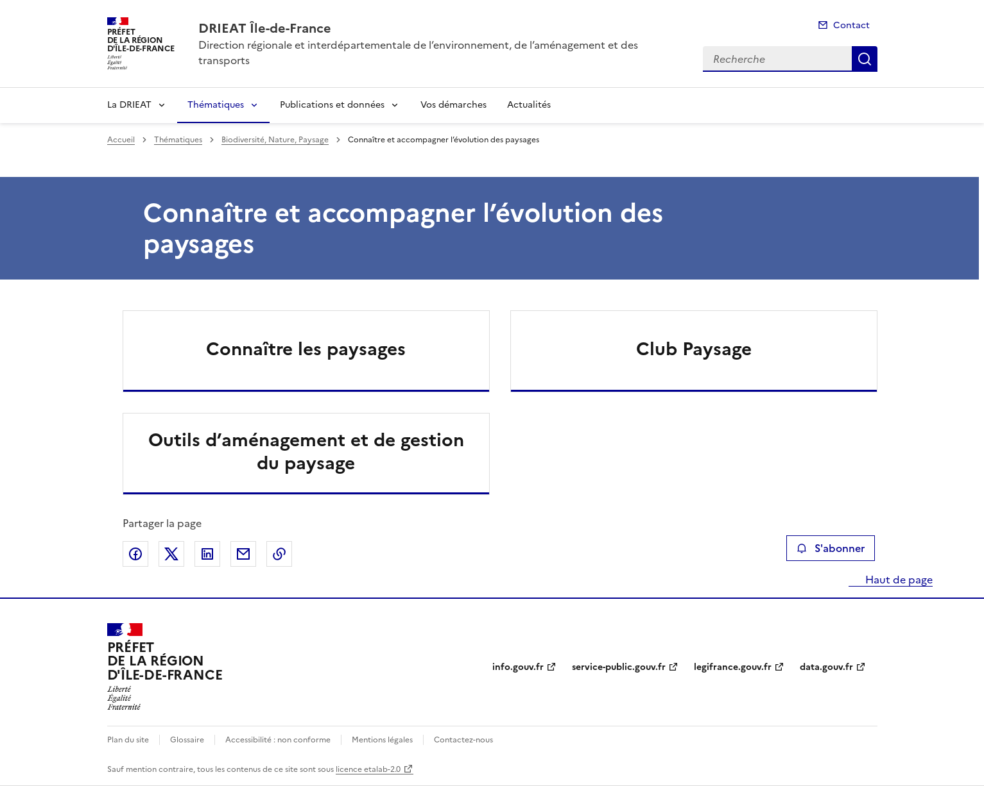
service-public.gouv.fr (619, 667)
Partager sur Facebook (135, 554)
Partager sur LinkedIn (207, 554)
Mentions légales (382, 740)
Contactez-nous (463, 740)
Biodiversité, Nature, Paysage (275, 140)
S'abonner (830, 548)
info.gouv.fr (518, 667)
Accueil (121, 140)
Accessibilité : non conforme (278, 740)
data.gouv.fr (826, 667)
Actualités (529, 105)
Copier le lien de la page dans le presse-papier (279, 554)
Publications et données (332, 105)
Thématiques (215, 105)
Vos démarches (453, 105)
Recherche (864, 59)
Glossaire (187, 740)
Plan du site (128, 740)
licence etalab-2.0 (368, 769)
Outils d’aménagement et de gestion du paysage (306, 451)
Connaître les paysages (306, 348)
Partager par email (243, 554)
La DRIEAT (129, 105)
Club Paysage (694, 348)
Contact (851, 25)
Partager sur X (171, 554)
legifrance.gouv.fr (733, 667)
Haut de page (898, 579)
